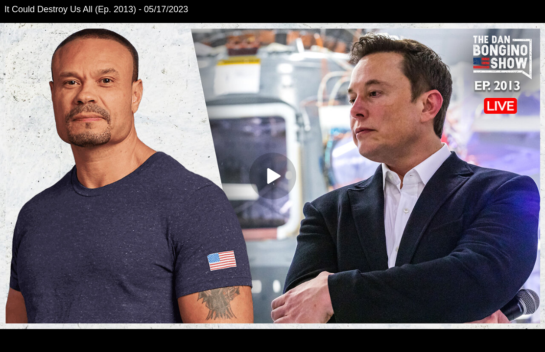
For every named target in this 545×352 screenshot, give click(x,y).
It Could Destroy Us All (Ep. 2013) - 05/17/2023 (96, 9)
